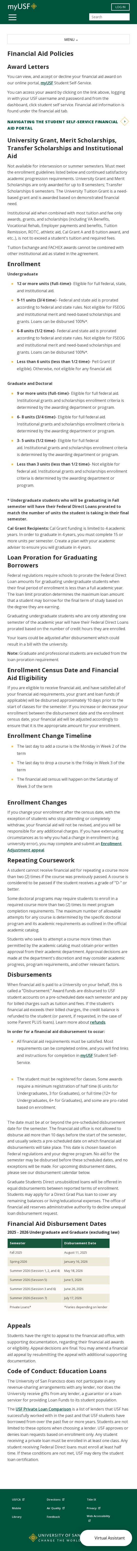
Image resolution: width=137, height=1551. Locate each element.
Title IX (91, 1499)
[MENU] (68, 39)
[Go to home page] (68, 1539)
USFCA (19, 1499)
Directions (55, 1500)
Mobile (16, 1508)
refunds (97, 1022)
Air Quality (56, 1507)
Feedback (53, 1517)
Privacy (94, 1507)
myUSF (47, 83)
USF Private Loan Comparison (43, 1409)
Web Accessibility (98, 1518)
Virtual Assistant (110, 1538)
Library (17, 1517)
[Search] (109, 16)
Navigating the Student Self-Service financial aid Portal (62, 125)
